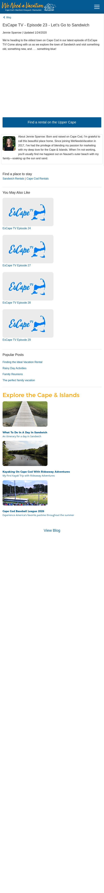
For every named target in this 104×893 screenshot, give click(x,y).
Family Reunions (13, 374)
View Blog (52, 530)
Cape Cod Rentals (37, 178)
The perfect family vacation (19, 380)
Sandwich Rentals (13, 178)
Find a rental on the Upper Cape (52, 122)
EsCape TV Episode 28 (17, 302)
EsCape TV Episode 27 (17, 265)
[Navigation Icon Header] (97, 7)
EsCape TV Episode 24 (17, 228)
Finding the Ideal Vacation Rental (22, 362)
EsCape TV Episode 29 (17, 339)
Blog (7, 17)
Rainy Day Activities (14, 368)
